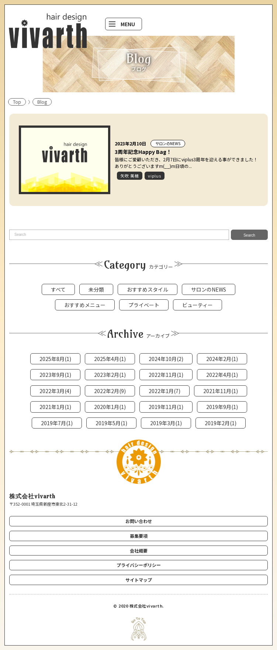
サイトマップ (138, 580)
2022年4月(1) (222, 374)
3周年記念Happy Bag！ (143, 151)
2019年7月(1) (57, 423)
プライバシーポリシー (139, 565)
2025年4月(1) (110, 358)
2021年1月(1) (55, 406)
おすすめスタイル (147, 289)
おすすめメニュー (84, 305)
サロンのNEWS (167, 143)
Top (12, 102)
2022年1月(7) (164, 391)
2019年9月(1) (222, 406)
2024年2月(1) (222, 358)
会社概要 (139, 550)
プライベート (143, 305)
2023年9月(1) (55, 374)
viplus (154, 176)
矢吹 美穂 (129, 176)
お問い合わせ (138, 521)
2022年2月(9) (110, 391)
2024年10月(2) (166, 358)
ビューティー (197, 305)
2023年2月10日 (130, 143)
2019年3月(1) (166, 423)
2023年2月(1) (110, 374)
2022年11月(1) (166, 374)
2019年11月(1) (166, 406)
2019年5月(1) (111, 423)
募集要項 (139, 536)
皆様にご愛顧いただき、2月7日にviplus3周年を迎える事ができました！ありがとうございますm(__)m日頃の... (186, 162)
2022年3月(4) (55, 391)
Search (249, 235)
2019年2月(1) (220, 423)
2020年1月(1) (110, 406)
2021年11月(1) (220, 391)
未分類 (96, 289)
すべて (58, 289)
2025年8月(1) (55, 358)
